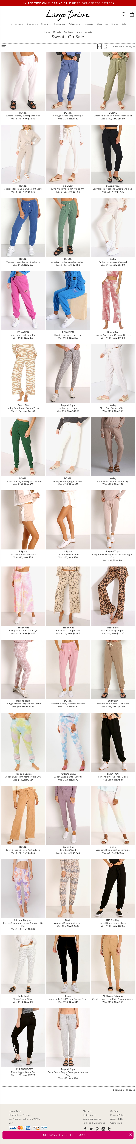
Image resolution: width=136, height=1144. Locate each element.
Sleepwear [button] (102, 24)
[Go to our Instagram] (103, 1129)
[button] (99, 46)
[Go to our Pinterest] (97, 1129)
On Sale (114, 1111)
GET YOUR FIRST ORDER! (88, 1134)
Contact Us (116, 1122)
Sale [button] (124, 24)
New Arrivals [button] (16, 24)
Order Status (89, 1114)
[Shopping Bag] (132, 14)
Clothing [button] (46, 24)
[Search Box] (124, 14)
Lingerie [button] (88, 24)
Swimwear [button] (59, 24)
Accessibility (116, 1118)
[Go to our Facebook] (85, 1129)
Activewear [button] (75, 24)
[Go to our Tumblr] (109, 1129)
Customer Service (92, 1118)
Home (47, 31)
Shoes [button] (115, 24)
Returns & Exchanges (94, 1122)
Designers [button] (32, 24)
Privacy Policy (117, 1114)
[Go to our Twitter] (91, 1129)
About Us (87, 1111)
